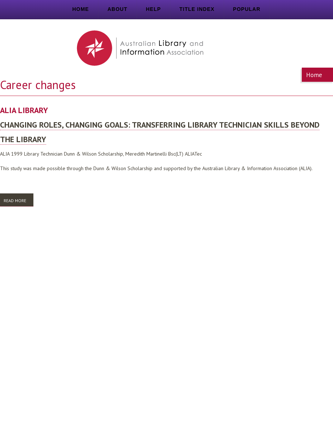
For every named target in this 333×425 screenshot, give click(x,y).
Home (80, 9)
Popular (246, 9)
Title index (197, 9)
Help (153, 9)
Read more (18, 200)
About (117, 9)
